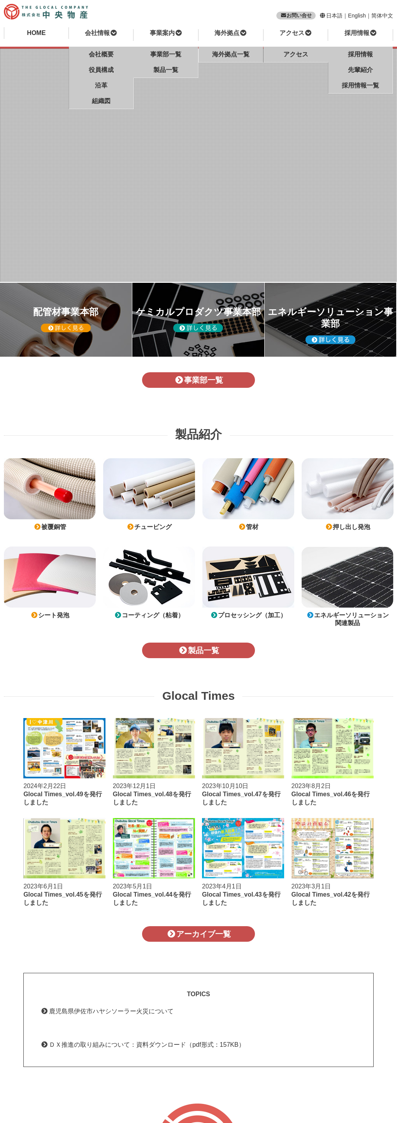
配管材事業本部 (65, 319)
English (357, 15)
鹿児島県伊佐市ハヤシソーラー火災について (111, 1011)
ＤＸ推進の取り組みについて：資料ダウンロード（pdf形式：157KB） (146, 1044)
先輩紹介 (360, 70)
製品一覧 (165, 70)
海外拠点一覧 (230, 54)
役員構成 (101, 70)
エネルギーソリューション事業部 (330, 325)
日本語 (334, 15)
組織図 (101, 101)
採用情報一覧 (360, 85)
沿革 (101, 85)
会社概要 (101, 54)
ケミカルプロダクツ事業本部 (198, 319)
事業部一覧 (165, 54)
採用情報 (360, 54)
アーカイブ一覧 (199, 934)
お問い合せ (296, 15)
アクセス (295, 54)
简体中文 (382, 15)
